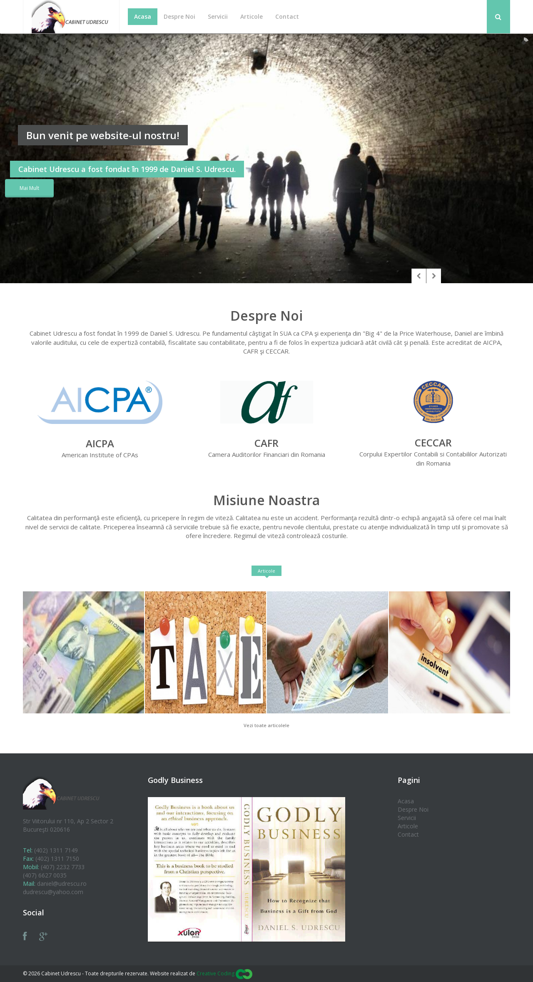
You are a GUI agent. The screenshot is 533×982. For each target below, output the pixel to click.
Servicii (407, 818)
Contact (408, 834)
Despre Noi (413, 809)
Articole (266, 571)
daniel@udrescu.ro (62, 883)
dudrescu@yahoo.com (53, 892)
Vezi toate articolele (266, 725)
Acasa (406, 801)
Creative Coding (224, 973)
